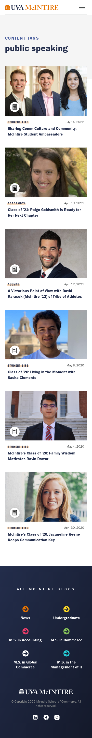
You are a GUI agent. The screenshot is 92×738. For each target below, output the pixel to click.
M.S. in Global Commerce (25, 659)
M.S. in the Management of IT (66, 659)
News (25, 613)
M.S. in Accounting (25, 635)
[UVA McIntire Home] (46, 693)
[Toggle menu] (82, 7)
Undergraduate (66, 613)
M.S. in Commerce (66, 635)
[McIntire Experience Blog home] (32, 7)
